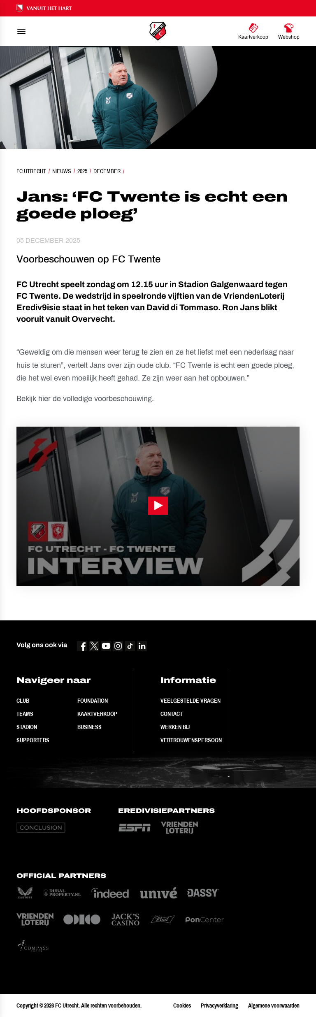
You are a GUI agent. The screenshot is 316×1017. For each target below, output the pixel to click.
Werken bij (175, 727)
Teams (24, 713)
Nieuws (61, 171)
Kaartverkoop (97, 713)
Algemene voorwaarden (274, 1005)
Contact (171, 713)
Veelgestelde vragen (190, 700)
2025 (82, 171)
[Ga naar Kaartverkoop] (253, 31)
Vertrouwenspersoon (191, 740)
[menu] (21, 31)
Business (89, 727)
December (107, 171)
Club (22, 700)
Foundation (92, 700)
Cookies (182, 1005)
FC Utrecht (31, 171)
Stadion (26, 727)
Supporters (32, 740)
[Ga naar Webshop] (289, 31)
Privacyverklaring (219, 1005)
